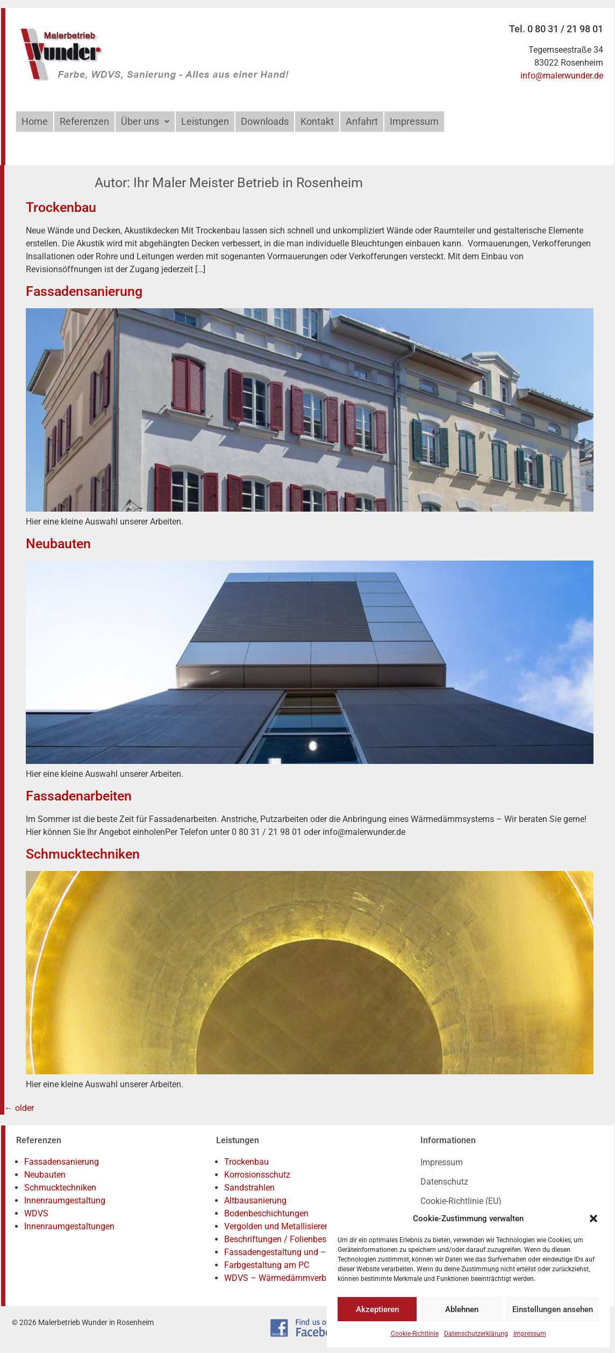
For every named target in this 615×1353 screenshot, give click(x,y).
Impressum (529, 1333)
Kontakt (317, 121)
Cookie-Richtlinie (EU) (461, 1201)
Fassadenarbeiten (79, 796)
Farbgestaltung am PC (266, 1265)
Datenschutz (444, 1182)
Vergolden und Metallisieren (277, 1226)
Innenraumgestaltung (64, 1200)
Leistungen (205, 121)
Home (35, 121)
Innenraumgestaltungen (69, 1226)
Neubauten (58, 543)
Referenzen (84, 121)
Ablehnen (461, 1309)
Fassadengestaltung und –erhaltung (293, 1252)
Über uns (145, 121)
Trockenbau (61, 207)
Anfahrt (362, 121)
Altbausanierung (255, 1200)
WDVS (36, 1213)
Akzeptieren (377, 1309)
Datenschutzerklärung (476, 1333)
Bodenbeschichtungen (266, 1213)
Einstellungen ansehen (552, 1309)
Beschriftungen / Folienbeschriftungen (297, 1239)
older (19, 1108)
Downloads (265, 121)
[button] (593, 1218)
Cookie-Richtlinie (415, 1333)
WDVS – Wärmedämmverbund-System (297, 1278)
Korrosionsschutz (257, 1175)
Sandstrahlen (249, 1187)
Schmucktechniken (83, 854)
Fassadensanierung (84, 291)
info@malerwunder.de (561, 75)
